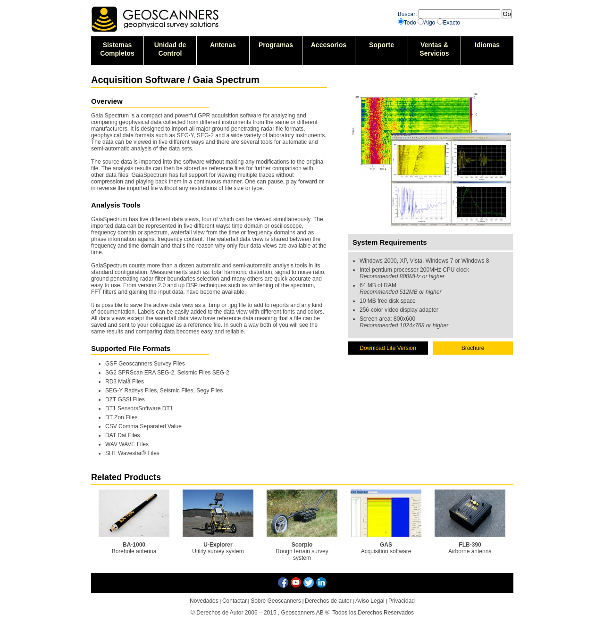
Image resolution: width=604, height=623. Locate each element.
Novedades (204, 601)
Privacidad (401, 601)
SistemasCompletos (117, 49)
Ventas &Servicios (434, 49)
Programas (276, 45)
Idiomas (487, 45)
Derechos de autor (328, 601)
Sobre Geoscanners (276, 601)
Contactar (234, 601)
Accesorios (328, 45)
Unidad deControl (170, 49)
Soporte (381, 45)
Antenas (223, 45)
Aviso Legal (370, 601)
